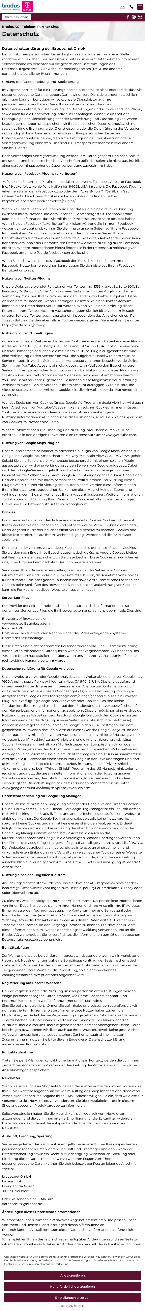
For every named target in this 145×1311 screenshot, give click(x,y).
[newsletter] (140, 17)
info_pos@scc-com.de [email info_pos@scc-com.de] (122, 6)
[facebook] (128, 17)
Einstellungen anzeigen (72, 1298)
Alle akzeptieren (72, 1275)
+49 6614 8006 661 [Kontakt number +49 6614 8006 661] (131, 6)
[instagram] (134, 17)
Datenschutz (69, 1305)
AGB (81, 1305)
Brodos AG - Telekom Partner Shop (30, 27)
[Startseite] (11, 6)
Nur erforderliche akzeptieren (72, 1286)
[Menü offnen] (140, 7)
